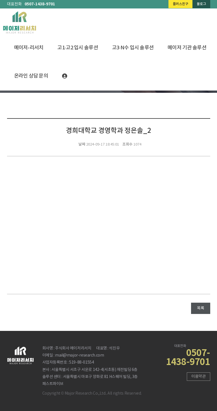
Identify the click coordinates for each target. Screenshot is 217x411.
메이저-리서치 (28, 48)
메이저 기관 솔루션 (187, 48)
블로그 (201, 4)
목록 (200, 308)
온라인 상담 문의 (31, 76)
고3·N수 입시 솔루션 (133, 48)
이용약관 (198, 376)
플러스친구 (180, 4)
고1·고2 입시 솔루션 (77, 48)
